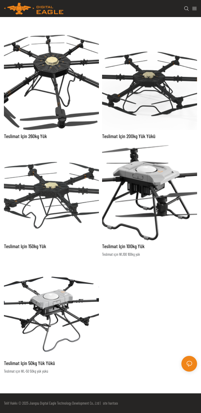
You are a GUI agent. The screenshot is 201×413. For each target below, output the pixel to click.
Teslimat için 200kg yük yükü (128, 136)
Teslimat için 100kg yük (123, 246)
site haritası (109, 403)
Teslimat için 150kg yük (25, 246)
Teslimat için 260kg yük (25, 136)
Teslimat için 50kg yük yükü (29, 363)
